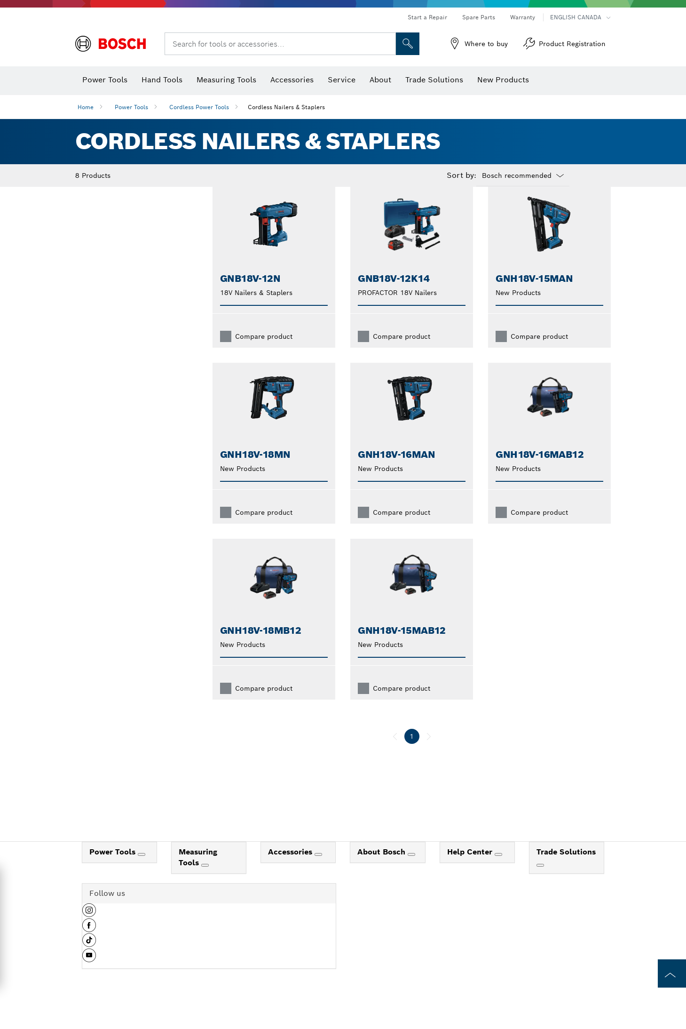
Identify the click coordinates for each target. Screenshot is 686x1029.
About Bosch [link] (382, 867)
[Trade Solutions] (540, 880)
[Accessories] (318, 869)
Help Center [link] (471, 867)
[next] (428, 751)
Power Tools (131, 107)
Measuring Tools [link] (198, 872)
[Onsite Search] (407, 43)
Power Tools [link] (113, 867)
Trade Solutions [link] (566, 867)
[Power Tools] (141, 869)
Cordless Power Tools (199, 107)
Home (86, 107)
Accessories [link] (291, 867)
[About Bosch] (411, 869)
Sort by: (461, 175)
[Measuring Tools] (205, 880)
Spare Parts (478, 17)
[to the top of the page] (672, 973)
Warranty (522, 17)
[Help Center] (498, 869)
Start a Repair (427, 17)
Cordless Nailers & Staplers (286, 107)
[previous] (394, 751)
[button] (89, 929)
